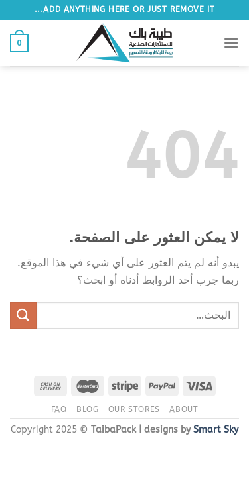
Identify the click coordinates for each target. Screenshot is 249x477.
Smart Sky (215, 429)
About (183, 409)
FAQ (59, 409)
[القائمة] (231, 42)
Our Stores (134, 409)
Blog (87, 409)
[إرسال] (23, 315)
